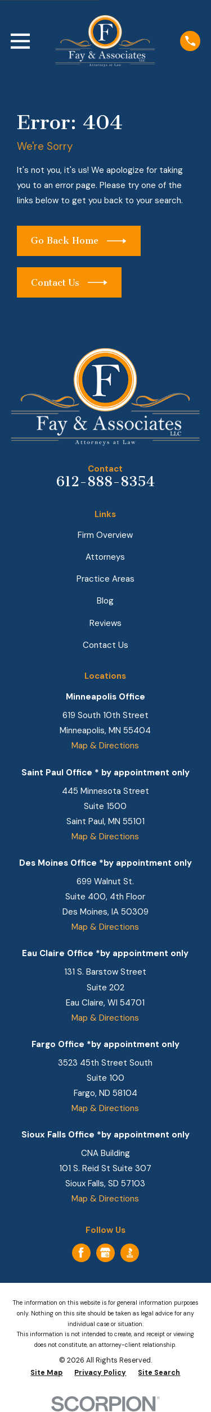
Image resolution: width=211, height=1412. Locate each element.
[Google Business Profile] (105, 1253)
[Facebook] (81, 1253)
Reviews (105, 623)
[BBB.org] (130, 1253)
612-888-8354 (105, 482)
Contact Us (105, 645)
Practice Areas (105, 578)
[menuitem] (46, 1373)
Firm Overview (105, 535)
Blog (105, 600)
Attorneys (105, 557)
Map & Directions (105, 745)
